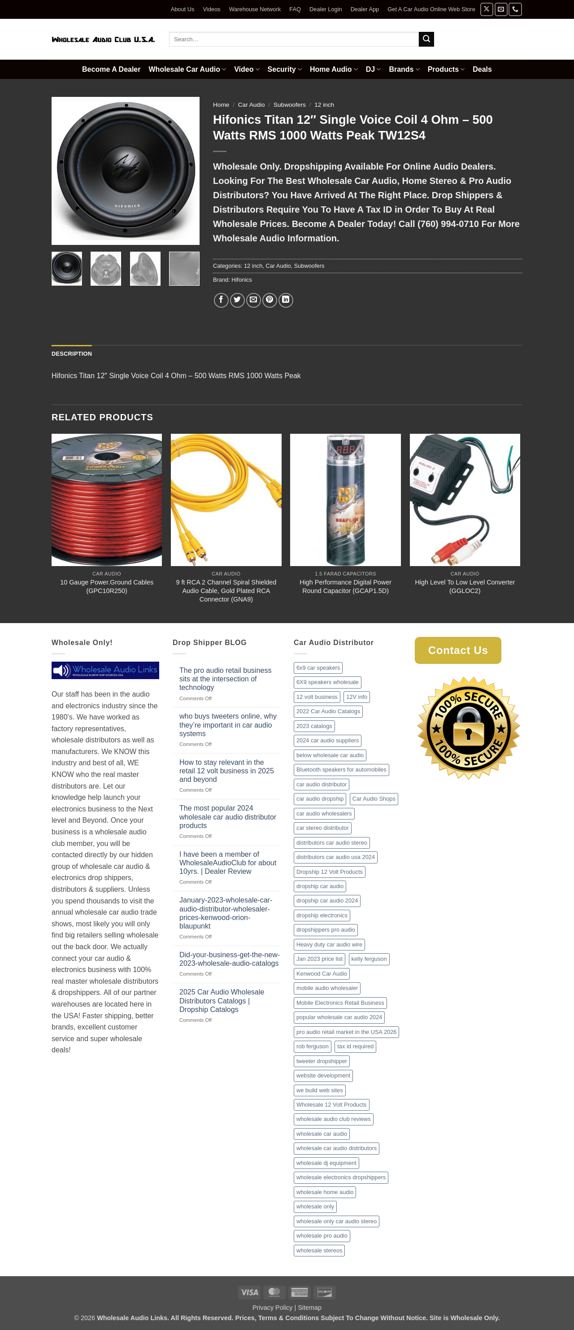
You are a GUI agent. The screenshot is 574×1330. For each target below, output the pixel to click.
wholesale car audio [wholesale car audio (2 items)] (321, 1133)
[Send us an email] (501, 9)
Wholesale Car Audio (187, 69)
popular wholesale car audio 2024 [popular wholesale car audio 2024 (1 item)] (339, 1017)
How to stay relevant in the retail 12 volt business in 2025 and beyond (226, 771)
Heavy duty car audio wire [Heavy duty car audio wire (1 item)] (329, 944)
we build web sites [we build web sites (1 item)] (319, 1090)
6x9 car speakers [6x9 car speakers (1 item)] (318, 667)
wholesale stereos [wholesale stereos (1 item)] (319, 1250)
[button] (63, 234)
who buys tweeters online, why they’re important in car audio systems (228, 724)
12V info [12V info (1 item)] (356, 696)
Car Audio (251, 104)
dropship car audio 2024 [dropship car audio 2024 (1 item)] (327, 900)
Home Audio (334, 69)
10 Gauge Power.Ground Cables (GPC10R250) (106, 586)
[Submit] (426, 39)
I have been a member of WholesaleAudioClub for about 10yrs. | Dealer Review (227, 862)
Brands (404, 69)
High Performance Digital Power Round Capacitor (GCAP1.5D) (345, 586)
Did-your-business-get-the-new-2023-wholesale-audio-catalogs (229, 959)
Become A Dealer (111, 69)
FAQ (295, 9)
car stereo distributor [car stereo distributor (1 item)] (322, 827)
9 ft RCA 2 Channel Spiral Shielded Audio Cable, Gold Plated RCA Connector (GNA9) (226, 590)
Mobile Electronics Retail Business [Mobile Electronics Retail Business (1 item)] (340, 1002)
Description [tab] (72, 353)
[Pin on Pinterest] (269, 300)
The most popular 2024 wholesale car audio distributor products (227, 816)
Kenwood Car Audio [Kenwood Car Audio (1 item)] (321, 973)
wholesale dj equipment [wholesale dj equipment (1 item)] (326, 1163)
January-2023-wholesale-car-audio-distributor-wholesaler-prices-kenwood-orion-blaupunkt (225, 913)
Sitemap (310, 1307)
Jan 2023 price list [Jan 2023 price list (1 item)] (319, 958)
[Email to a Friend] (253, 300)
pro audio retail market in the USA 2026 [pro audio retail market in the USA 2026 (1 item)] (346, 1032)
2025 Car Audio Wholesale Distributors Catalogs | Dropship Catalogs (221, 1000)
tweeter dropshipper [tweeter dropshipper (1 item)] (321, 1061)
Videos (212, 9)
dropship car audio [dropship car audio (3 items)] (320, 886)
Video (246, 69)
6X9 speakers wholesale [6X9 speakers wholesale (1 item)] (327, 682)
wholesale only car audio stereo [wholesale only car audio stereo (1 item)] (336, 1221)
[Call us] (515, 9)
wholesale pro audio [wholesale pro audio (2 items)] (322, 1235)
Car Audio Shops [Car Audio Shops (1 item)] (374, 798)
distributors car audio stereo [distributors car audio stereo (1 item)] (331, 842)
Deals (482, 69)
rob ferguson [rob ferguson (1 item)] (312, 1046)
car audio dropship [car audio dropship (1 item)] (320, 798)
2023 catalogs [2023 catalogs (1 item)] (314, 726)
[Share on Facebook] (221, 300)
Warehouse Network (255, 9)
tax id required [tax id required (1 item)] (355, 1046)
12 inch (324, 104)
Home (221, 104)
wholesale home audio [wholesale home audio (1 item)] (324, 1192)
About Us (183, 9)
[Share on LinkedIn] (285, 300)
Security (285, 69)
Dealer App (365, 9)
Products (446, 69)
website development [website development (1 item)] (323, 1075)
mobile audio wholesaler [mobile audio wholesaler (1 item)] (327, 988)
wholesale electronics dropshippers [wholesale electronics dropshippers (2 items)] (341, 1177)
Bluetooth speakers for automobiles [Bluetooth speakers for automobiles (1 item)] (341, 769)
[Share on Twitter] (237, 300)
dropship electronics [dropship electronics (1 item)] (322, 915)
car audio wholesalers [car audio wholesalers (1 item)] (324, 813)
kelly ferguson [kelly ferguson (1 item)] (369, 958)
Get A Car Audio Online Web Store (431, 9)
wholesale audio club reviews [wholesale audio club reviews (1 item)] (333, 1119)
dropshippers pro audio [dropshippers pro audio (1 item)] (325, 929)
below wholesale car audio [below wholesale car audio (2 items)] (330, 755)
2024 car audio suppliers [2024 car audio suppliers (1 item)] (327, 740)
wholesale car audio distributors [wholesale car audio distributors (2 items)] (336, 1148)
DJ (373, 69)
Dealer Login (325, 9)
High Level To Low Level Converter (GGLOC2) (465, 586)
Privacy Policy (272, 1307)
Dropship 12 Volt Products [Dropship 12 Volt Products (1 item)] (329, 871)
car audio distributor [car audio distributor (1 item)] (321, 784)
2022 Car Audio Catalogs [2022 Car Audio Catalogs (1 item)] (328, 711)
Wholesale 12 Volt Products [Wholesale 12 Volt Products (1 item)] (331, 1104)
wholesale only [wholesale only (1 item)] (315, 1206)
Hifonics (241, 279)
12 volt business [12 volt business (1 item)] (317, 696)
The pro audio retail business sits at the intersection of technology (225, 679)
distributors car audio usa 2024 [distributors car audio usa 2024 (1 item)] (335, 857)
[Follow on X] (486, 9)
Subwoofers (290, 104)
